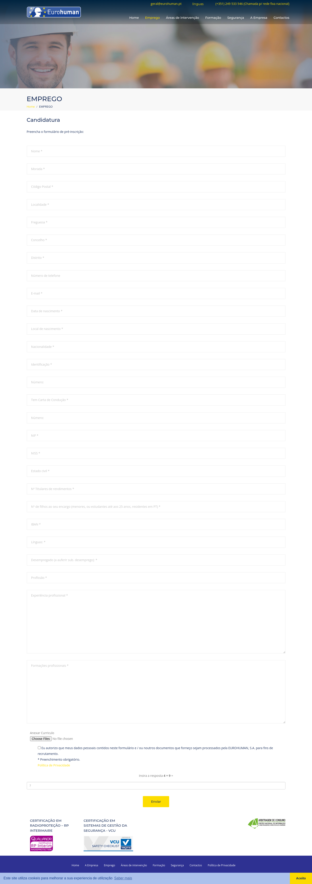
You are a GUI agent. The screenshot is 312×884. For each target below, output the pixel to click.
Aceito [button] (301, 878)
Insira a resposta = (156, 775)
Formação (213, 18)
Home (134, 18)
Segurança (235, 18)
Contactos (281, 18)
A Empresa (258, 18)
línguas (197, 4)
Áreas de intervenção (182, 18)
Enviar (156, 801)
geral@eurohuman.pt (166, 4)
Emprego (152, 18)
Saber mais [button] (123, 878)
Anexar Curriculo (42, 733)
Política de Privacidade (54, 765)
